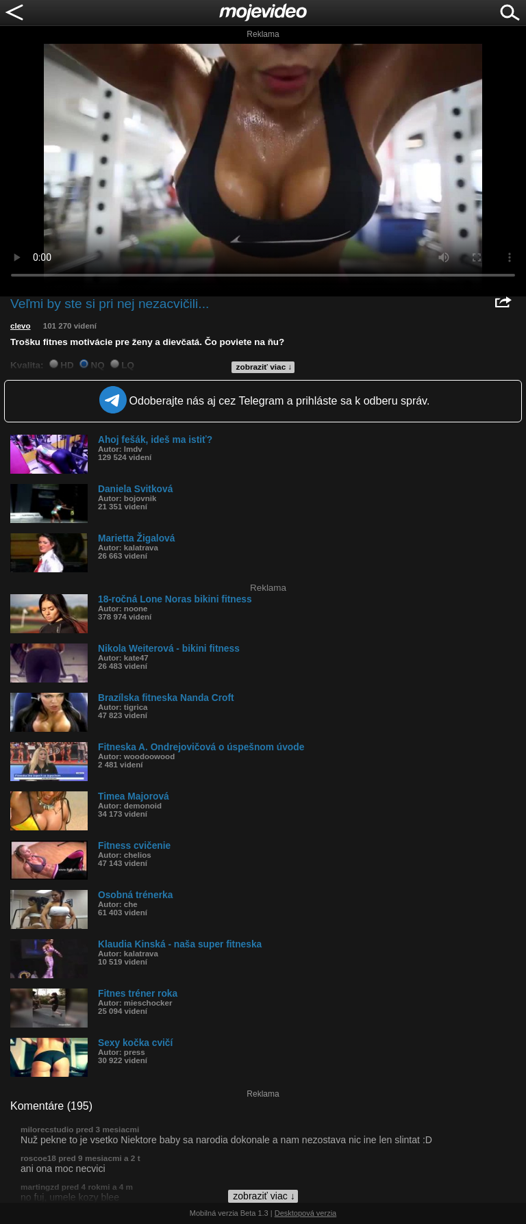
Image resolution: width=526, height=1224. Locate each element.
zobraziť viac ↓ (264, 367)
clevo (20, 326)
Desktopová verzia (306, 1213)
